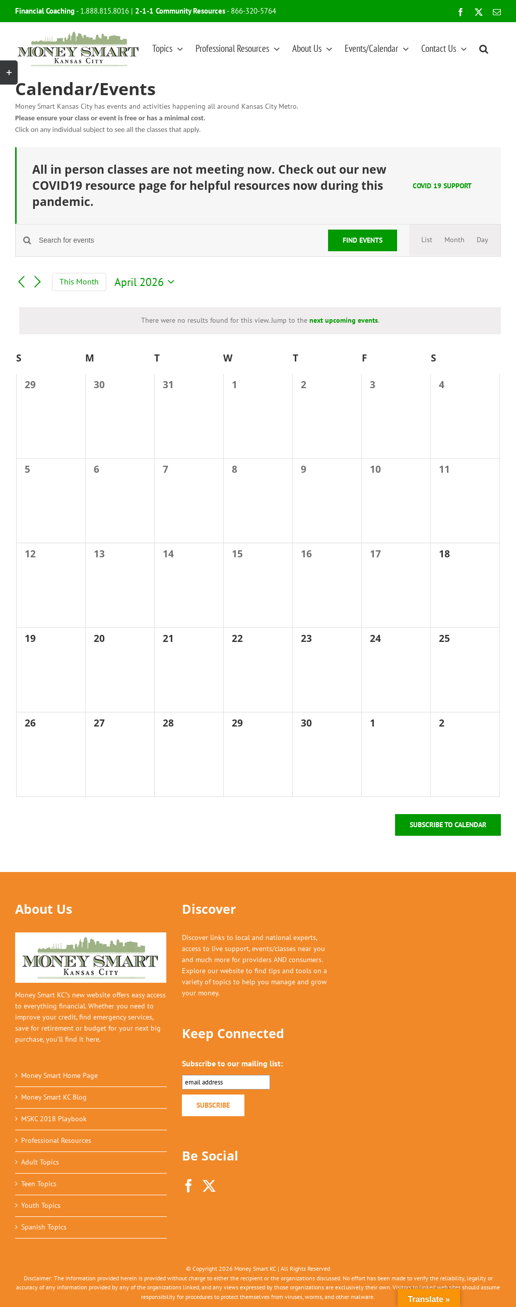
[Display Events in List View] (426, 240)
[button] (483, 48)
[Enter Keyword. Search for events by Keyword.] (177, 240)
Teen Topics (38, 1183)
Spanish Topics (44, 1226)
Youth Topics (40, 1205)
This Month (79, 281)
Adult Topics (40, 1162)
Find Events (362, 240)
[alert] (260, 320)
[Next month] (38, 282)
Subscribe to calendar (448, 825)
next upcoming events (343, 320)
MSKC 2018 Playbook (54, 1118)
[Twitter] (209, 1185)
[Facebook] (188, 1185)
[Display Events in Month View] (454, 240)
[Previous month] (21, 282)
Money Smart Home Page (59, 1075)
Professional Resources (56, 1140)
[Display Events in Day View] (482, 240)
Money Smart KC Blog (54, 1097)
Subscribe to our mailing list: (232, 1063)
